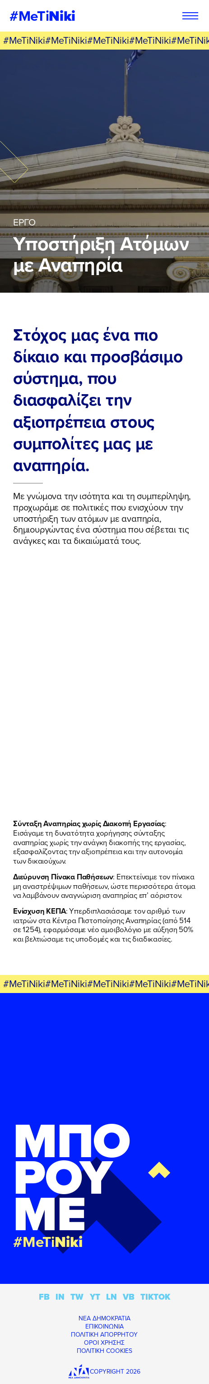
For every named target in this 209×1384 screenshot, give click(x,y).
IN (60, 1297)
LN (111, 1297)
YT (95, 1297)
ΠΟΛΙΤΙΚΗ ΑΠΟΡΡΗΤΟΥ (104, 1334)
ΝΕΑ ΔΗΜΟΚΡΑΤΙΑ (104, 1318)
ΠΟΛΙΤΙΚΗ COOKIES (104, 1350)
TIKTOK (155, 1297)
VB (129, 1297)
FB (44, 1297)
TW (77, 1297)
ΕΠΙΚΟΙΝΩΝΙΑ (104, 1326)
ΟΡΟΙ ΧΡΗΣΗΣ (104, 1342)
